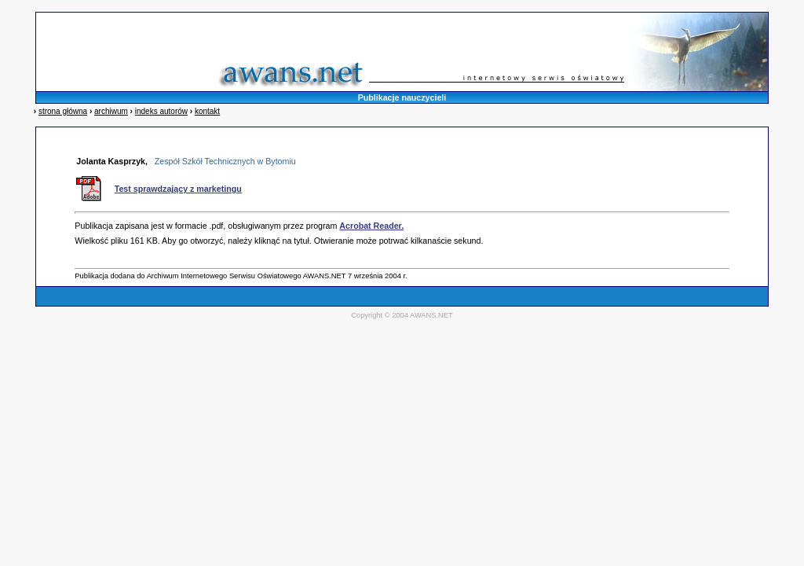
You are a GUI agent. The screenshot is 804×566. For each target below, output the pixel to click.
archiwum (111, 111)
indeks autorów (161, 111)
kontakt (207, 111)
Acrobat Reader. (371, 225)
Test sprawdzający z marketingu (178, 188)
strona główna (62, 111)
